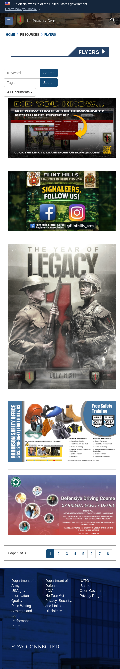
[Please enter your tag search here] (22, 82)
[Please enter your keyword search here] (22, 73)
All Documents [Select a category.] (20, 92)
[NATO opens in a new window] (84, 581)
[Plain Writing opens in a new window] (21, 606)
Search (48, 73)
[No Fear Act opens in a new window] (54, 596)
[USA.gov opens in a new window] (18, 591)
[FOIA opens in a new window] (49, 591)
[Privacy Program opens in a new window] (92, 596)
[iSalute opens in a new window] (85, 586)
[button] (23, 9)
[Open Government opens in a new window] (94, 591)
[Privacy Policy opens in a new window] (58, 606)
